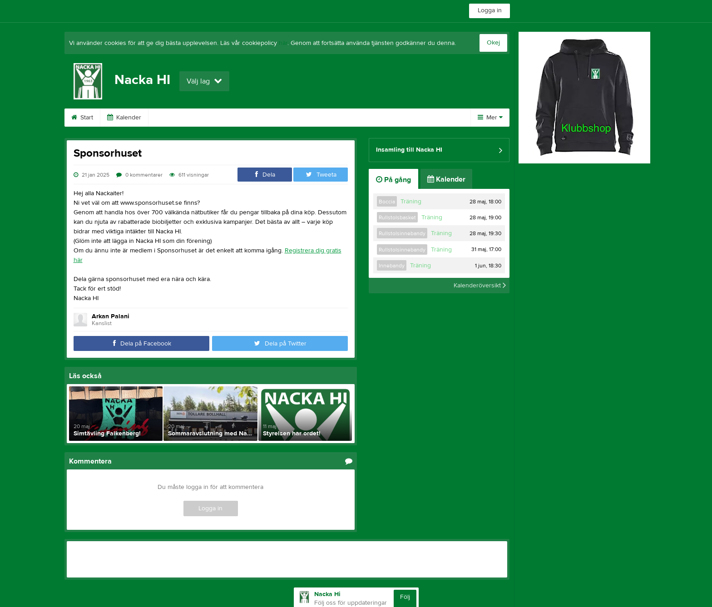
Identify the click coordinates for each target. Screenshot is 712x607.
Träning (410, 201)
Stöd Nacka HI (339, 118)
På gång (393, 179)
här (283, 43)
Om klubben (398, 118)
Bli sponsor (228, 118)
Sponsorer (174, 118)
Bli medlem (282, 118)
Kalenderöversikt (480, 285)
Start (82, 118)
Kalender (124, 118)
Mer (490, 118)
